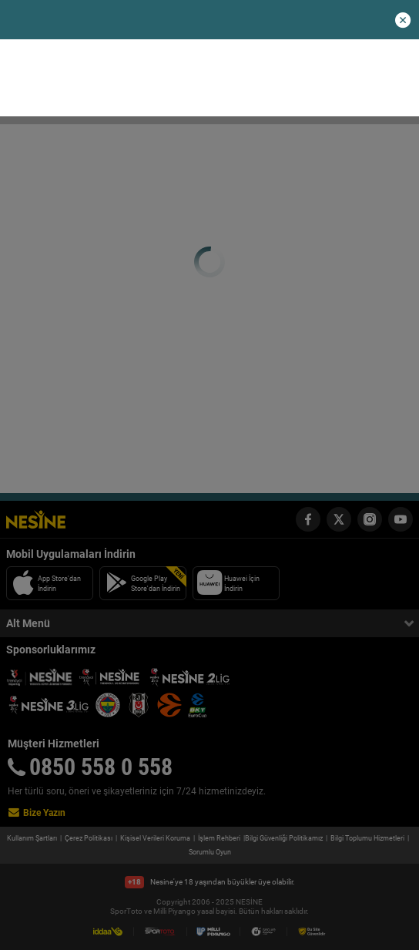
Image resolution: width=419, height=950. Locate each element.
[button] (402, 21)
